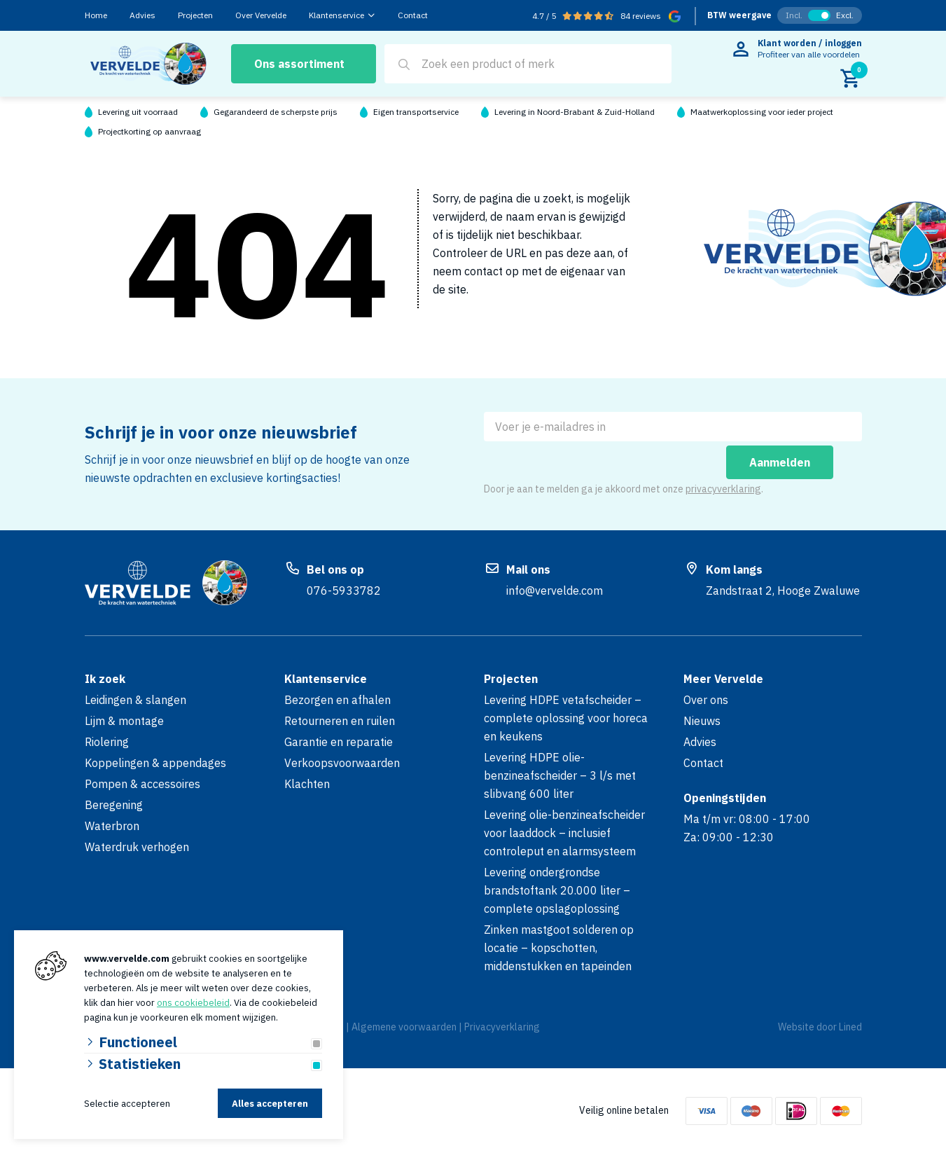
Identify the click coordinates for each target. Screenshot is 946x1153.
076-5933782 (344, 591)
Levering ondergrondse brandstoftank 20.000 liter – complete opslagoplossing (557, 890)
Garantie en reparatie (338, 742)
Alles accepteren (270, 1104)
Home (96, 15)
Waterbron (112, 826)
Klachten (307, 784)
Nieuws (702, 721)
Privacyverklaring (502, 1027)
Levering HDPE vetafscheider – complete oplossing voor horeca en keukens (566, 718)
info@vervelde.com (554, 591)
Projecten (195, 15)
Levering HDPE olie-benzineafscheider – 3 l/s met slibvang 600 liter (560, 775)
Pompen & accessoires (142, 784)
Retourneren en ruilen (339, 721)
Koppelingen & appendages (155, 763)
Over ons (705, 700)
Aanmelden (779, 462)
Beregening (114, 805)
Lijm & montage (124, 721)
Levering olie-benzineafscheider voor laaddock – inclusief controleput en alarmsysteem (564, 833)
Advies (142, 15)
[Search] (404, 64)
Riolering (107, 742)
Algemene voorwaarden (404, 1027)
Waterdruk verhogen (137, 847)
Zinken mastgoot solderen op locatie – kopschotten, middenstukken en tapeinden (559, 948)
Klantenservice (336, 15)
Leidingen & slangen (135, 700)
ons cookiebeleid (193, 1003)
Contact (413, 15)
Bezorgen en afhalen (337, 700)
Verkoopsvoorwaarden (342, 763)
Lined (850, 1027)
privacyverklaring (723, 489)
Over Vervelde (260, 15)
